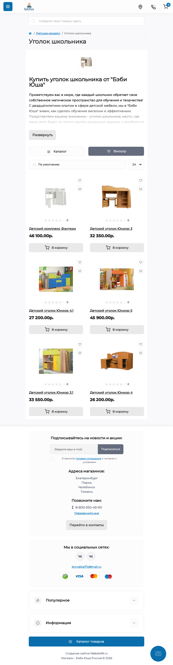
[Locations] (140, 6)
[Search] (34, 21)
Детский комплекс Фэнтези (52, 229)
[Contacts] (153, 6)
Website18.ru (99, 653)
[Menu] (7, 6)
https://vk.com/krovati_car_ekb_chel (80, 556)
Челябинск (86, 487)
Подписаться (110, 449)
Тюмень (87, 491)
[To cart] (56, 247)
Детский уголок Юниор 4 (111, 393)
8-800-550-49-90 (88, 507)
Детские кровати (48, 33)
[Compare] (79, 189)
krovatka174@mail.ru (86, 566)
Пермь (87, 482)
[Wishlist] (79, 180)
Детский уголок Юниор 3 (111, 229)
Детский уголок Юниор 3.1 (51, 393)
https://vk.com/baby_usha (91, 556)
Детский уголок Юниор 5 (111, 311)
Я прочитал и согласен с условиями (86, 460)
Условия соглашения (88, 458)
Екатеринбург (87, 478)
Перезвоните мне (86, 513)
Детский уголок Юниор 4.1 (51, 311)
